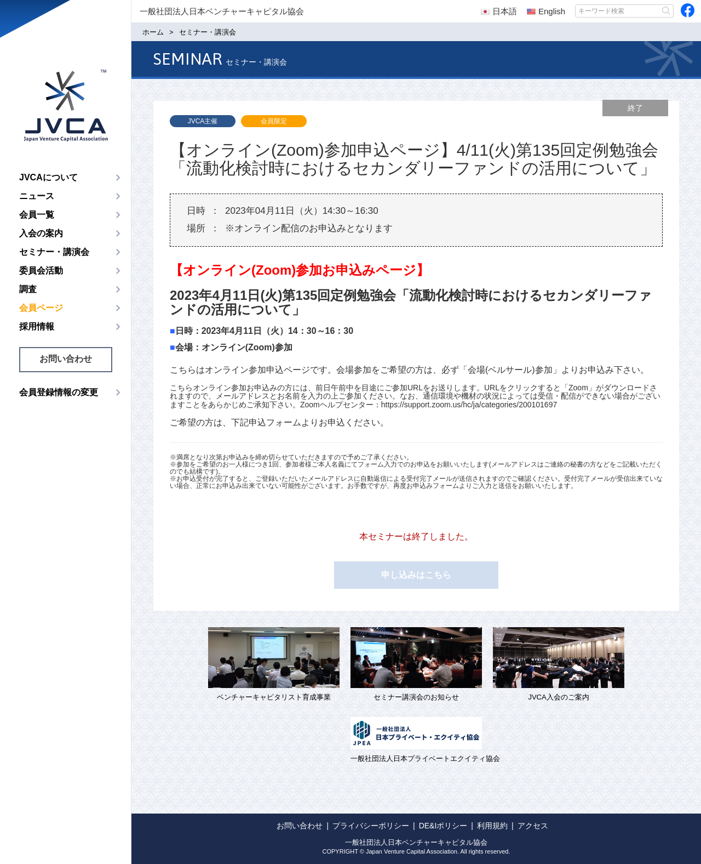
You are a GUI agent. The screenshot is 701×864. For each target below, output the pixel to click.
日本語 (499, 11)
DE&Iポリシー (443, 825)
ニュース (36, 196)
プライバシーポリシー (370, 825)
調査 (28, 289)
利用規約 (492, 825)
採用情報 (36, 326)
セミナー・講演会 (54, 252)
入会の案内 (41, 233)
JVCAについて (48, 177)
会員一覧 (36, 214)
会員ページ (41, 307)
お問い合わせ (65, 358)
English (546, 11)
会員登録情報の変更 (58, 392)
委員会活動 (41, 270)
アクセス (533, 825)
